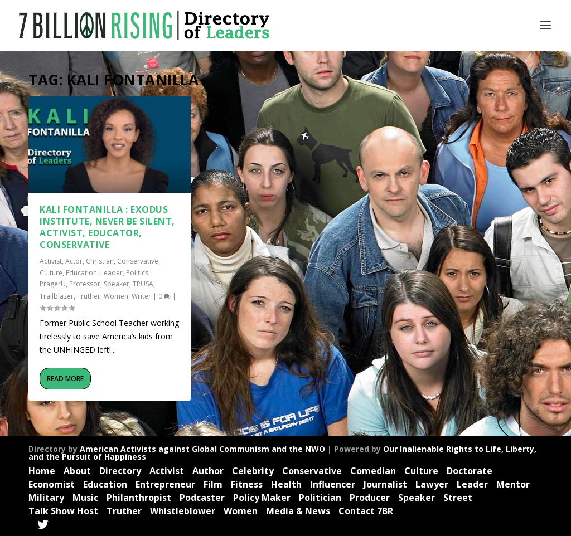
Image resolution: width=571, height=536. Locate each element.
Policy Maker (262, 497)
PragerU (53, 284)
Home (41, 471)
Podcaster (202, 497)
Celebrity (253, 471)
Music (85, 497)
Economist (51, 484)
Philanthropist (139, 497)
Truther (88, 296)
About (77, 471)
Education (81, 272)
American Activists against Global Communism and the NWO (202, 449)
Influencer (332, 484)
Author (208, 471)
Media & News (298, 511)
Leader (111, 272)
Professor (84, 284)
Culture (51, 272)
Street (457, 497)
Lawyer (431, 484)
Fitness (247, 484)
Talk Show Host (63, 511)
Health (286, 484)
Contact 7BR (365, 511)
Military (46, 497)
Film (213, 484)
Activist (51, 261)
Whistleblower (182, 511)
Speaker (116, 284)
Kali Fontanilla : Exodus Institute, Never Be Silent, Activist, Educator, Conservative (107, 226)
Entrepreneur (165, 484)
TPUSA (143, 284)
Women (116, 296)
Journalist (385, 484)
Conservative (137, 261)
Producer (370, 497)
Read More (65, 378)
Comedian (373, 471)
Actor (74, 261)
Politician (320, 497)
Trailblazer (57, 296)
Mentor (513, 484)
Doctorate (469, 471)
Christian (100, 261)
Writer (141, 296)
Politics (137, 272)
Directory (120, 471)
